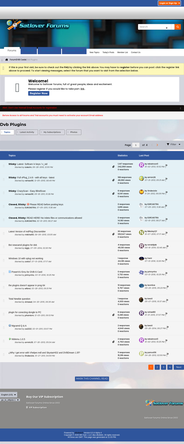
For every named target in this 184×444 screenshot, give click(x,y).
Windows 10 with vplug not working (26, 258)
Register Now (39, 93)
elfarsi (27, 288)
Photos (73, 132)
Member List (122, 52)
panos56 (152, 352)
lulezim (28, 167)
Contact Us (135, 52)
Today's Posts (108, 52)
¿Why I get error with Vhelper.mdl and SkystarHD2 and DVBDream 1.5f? (44, 352)
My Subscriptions (52, 132)
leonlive (151, 285)
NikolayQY (152, 231)
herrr (150, 258)
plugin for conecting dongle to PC (25, 312)
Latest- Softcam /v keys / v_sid (32, 164)
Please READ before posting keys (46, 204)
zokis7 (28, 261)
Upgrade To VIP (74, 50)
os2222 (28, 328)
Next (178, 367)
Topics (7, 132)
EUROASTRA (30, 207)
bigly (27, 248)
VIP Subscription (36, 407)
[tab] (7, 132)
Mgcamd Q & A (19, 325)
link (82, 88)
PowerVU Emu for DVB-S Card (27, 272)
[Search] (156, 27)
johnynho (29, 275)
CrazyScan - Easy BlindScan (31, 191)
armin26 (152, 177)
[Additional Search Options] (166, 28)
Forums (12, 50)
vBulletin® (79, 433)
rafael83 (151, 312)
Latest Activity (27, 132)
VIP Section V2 (49, 50)
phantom (29, 315)
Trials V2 (28, 50)
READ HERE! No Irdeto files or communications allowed (54, 218)
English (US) (8, 394)
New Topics (94, 52)
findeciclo (152, 190)
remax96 (29, 180)
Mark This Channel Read (92, 378)
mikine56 (29, 234)
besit (150, 298)
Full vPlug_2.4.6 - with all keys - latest (35, 177)
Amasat (28, 302)
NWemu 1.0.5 (18, 339)
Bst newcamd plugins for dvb (23, 245)
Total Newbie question (19, 299)
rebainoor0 (153, 163)
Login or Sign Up (170, 3)
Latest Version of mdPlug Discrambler (27, 231)
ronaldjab (152, 244)
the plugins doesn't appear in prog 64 (27, 285)
